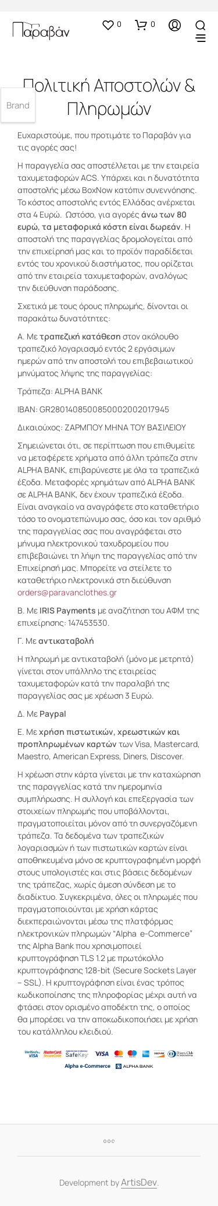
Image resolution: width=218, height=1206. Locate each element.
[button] (111, 24)
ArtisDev (139, 1183)
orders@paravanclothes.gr (67, 592)
